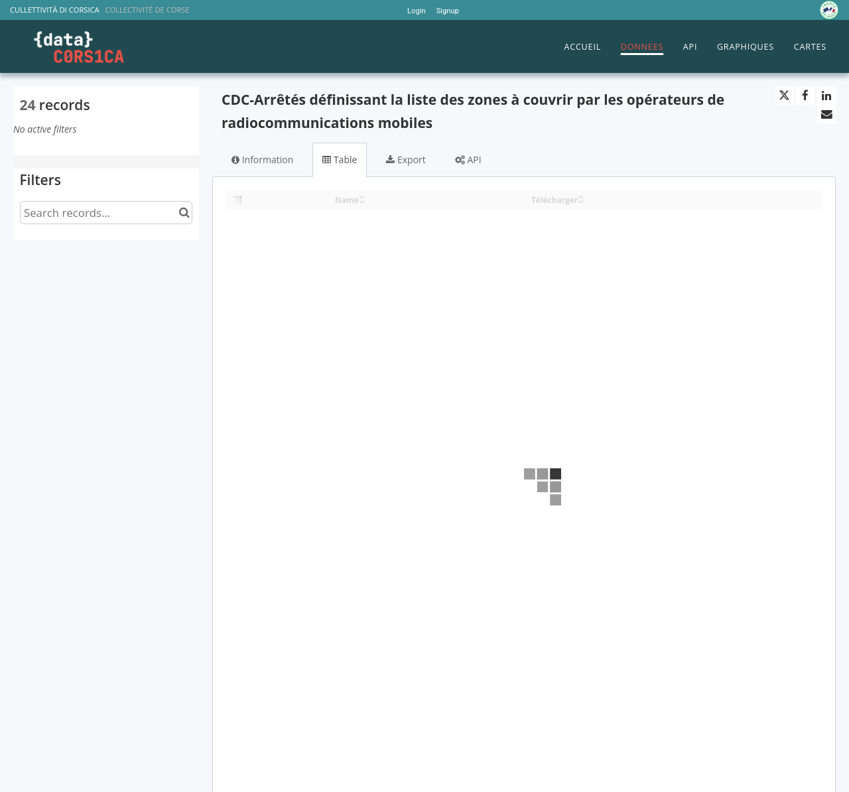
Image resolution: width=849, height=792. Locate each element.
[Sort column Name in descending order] (362, 200)
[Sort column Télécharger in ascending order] (581, 196)
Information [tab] (262, 159)
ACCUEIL (582, 46)
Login (416, 11)
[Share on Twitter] (784, 95)
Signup (447, 11)
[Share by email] (826, 114)
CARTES (810, 46)
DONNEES (642, 46)
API (690, 46)
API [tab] (468, 159)
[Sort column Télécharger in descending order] (581, 200)
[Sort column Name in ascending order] (362, 196)
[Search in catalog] (184, 212)
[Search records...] (106, 212)
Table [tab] (339, 159)
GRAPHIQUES (745, 46)
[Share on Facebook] (805, 95)
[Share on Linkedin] (826, 95)
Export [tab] (405, 159)
